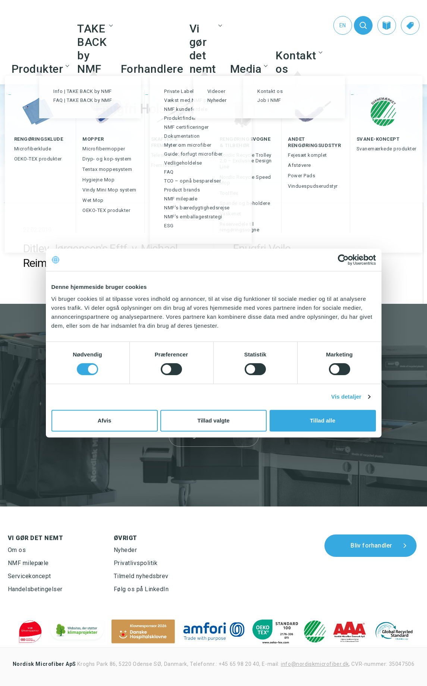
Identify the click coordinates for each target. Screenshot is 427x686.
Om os (17, 550)
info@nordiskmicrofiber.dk (315, 664)
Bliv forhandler (371, 545)
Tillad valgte (213, 420)
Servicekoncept (29, 576)
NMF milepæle (28, 563)
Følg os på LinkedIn (141, 589)
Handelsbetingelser (35, 589)
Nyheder (125, 550)
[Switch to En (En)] (339, 25)
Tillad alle (322, 420)
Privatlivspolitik (136, 563)
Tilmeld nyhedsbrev (141, 576)
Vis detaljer (346, 396)
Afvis (105, 420)
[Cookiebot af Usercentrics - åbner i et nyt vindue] (343, 259)
